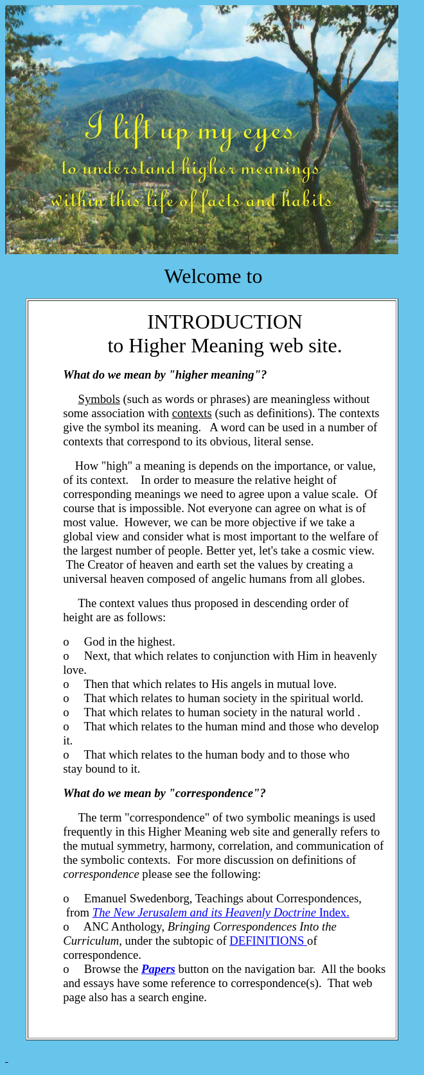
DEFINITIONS (268, 940)
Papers (158, 969)
